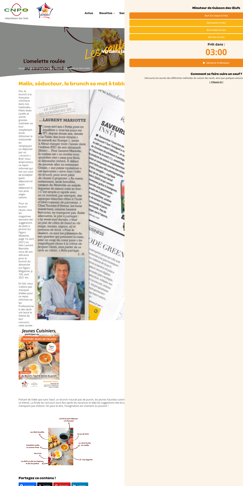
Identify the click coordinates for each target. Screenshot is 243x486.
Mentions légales (183, 478)
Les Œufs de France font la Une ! (199, 221)
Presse (92, 420)
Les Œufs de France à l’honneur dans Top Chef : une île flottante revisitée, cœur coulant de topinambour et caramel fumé (203, 213)
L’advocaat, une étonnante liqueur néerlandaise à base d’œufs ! (200, 254)
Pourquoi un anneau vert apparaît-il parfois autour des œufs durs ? (201, 248)
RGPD (196, 478)
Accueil (22, 68)
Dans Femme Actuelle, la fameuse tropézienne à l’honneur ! (38, 348)
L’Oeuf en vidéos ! (98, 416)
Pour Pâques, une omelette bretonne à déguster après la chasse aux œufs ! (202, 204)
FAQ (91, 432)
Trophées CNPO (97, 436)
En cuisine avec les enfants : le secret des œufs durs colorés (203, 271)
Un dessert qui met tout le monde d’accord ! (200, 227)
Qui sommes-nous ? (217, 4)
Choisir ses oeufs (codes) (101, 412)
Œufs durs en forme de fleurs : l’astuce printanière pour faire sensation (202, 194)
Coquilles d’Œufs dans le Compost (200, 266)
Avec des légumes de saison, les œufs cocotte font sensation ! (146, 348)
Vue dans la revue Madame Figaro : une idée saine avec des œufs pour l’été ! (96, 348)
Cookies (204, 478)
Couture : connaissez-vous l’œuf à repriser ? (200, 261)
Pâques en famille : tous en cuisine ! (201, 199)
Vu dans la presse (37, 68)
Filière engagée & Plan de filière (105, 428)
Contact (220, 478)
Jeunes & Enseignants (100, 424)
